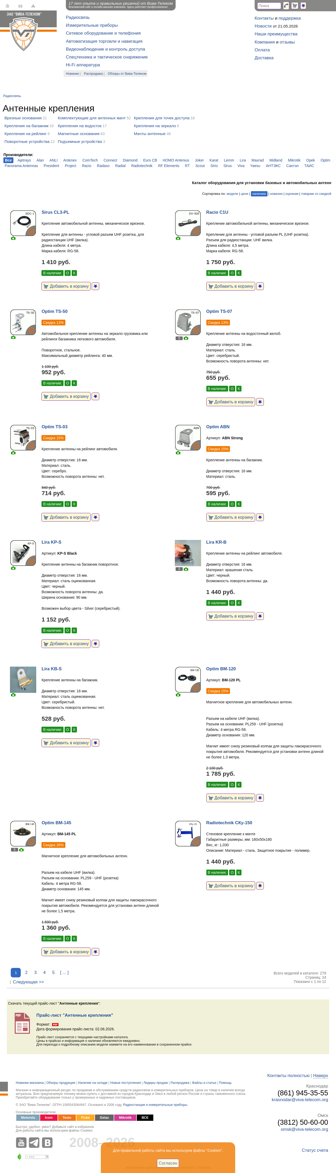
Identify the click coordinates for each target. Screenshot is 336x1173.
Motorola (28, 1118)
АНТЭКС (273, 166)
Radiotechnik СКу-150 (229, 822)
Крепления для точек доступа (162, 118)
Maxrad (257, 160)
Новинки (72, 74)
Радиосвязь (78, 17)
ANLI (54, 160)
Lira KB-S (51, 668)
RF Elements (168, 166)
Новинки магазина (30, 1083)
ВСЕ (144, 1118)
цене (244, 194)
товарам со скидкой (316, 194)
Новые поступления (125, 1083)
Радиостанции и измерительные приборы (155, 1105)
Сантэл (292, 166)
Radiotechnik (142, 166)
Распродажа (93, 74)
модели (232, 194)
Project (70, 166)
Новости (263, 26)
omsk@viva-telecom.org (304, 1129)
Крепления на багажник (26, 126)
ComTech (90, 160)
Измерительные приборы (92, 25)
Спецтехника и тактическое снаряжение (107, 57)
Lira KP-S (51, 542)
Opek (310, 160)
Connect (110, 160)
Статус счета (315, 1150)
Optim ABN (218, 426)
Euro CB (150, 160)
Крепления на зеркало (155, 126)
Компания (265, 42)
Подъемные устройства (80, 141)
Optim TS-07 (219, 311)
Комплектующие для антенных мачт (91, 118)
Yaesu (255, 166)
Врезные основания (23, 118)
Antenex (70, 160)
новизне (276, 194)
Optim (325, 160)
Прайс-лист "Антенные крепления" (74, 1015)
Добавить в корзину (66, 286)
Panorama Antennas (21, 166)
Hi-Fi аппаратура (83, 64)
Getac (104, 1118)
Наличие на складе (93, 1083)
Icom (48, 1118)
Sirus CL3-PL (55, 212)
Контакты (264, 18)
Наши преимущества (276, 33)
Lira (243, 160)
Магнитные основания (78, 133)
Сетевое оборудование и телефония (103, 33)
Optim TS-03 (54, 426)
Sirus (227, 166)
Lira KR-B (216, 542)
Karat (213, 160)
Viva (240, 166)
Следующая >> (28, 981)
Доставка (264, 57)
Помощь (225, 1083)
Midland (275, 160)
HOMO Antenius (176, 160)
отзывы (287, 42)
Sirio (214, 166)
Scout (200, 166)
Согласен (168, 1163)
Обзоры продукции (60, 1083)
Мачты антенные (150, 133)
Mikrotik (294, 160)
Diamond (130, 160)
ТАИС (309, 166)
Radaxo (103, 166)
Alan (40, 160)
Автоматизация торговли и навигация (104, 41)
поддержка (290, 18)
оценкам (291, 194)
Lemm (229, 160)
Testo (67, 1118)
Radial (120, 166)
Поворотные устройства (27, 141)
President (51, 166)
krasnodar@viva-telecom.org (300, 1099)
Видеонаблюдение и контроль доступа (105, 49)
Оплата (262, 49)
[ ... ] (64, 972)
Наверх (320, 1075)
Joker (199, 160)
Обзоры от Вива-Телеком (127, 74)
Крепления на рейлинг (25, 133)
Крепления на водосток (80, 126)
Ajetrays (24, 160)
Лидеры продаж (156, 1083)
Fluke (85, 1118)
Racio (86, 166)
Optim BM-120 (221, 668)
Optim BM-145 (56, 822)
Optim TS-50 (54, 311)
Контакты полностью (288, 1075)
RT (187, 166)
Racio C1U (217, 212)
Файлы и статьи (204, 1083)
